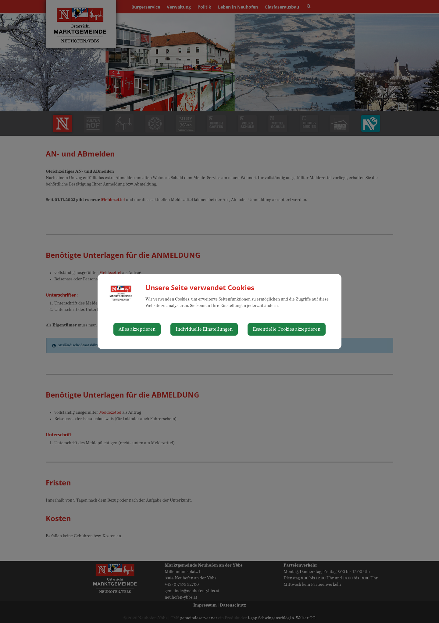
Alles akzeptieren (137, 329)
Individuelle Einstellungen (204, 329)
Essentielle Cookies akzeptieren (286, 329)
